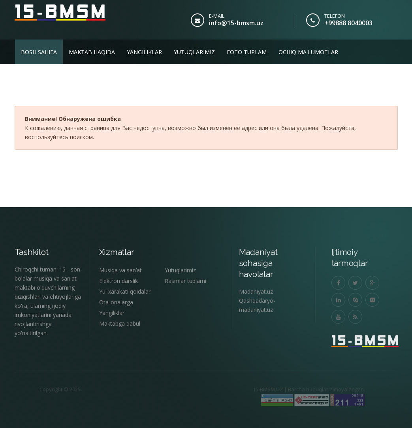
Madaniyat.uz (256, 291)
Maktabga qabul (119, 323)
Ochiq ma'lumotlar (308, 52)
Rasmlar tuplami (185, 281)
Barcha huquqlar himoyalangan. (315, 389)
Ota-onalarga (116, 302)
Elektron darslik (118, 281)
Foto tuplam (247, 52)
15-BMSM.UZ (257, 389)
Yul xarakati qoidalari (125, 291)
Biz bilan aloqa (45, 76)
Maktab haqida (92, 52)
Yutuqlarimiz (194, 52)
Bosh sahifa (39, 52)
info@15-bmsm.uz (236, 23)
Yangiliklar (144, 52)
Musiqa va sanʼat (120, 270)
